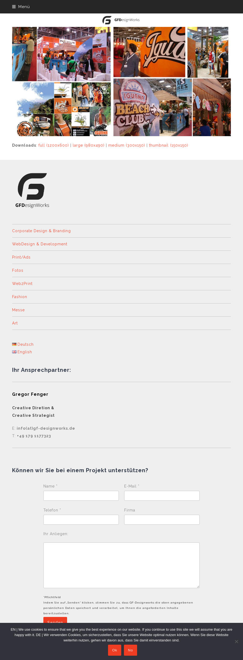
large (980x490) (89, 145)
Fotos (17, 270)
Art (15, 323)
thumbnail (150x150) (168, 145)
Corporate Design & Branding (41, 231)
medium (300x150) (126, 145)
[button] (21, 6)
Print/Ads (21, 257)
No (130, 650)
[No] (236, 641)
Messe (18, 310)
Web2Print (22, 283)
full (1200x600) (54, 145)
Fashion (19, 297)
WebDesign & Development (39, 244)
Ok (114, 650)
